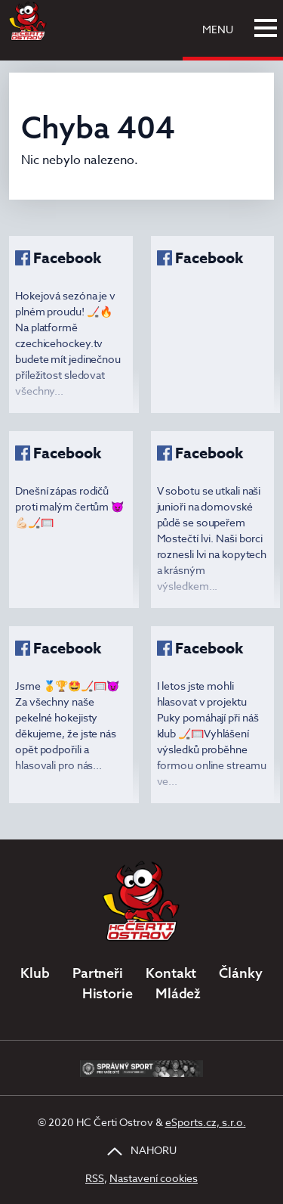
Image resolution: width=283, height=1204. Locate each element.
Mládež (178, 993)
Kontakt (171, 973)
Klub (35, 973)
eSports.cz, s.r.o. (205, 1122)
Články (240, 973)
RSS (94, 1178)
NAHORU (142, 1150)
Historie (107, 993)
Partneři (97, 973)
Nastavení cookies (153, 1178)
